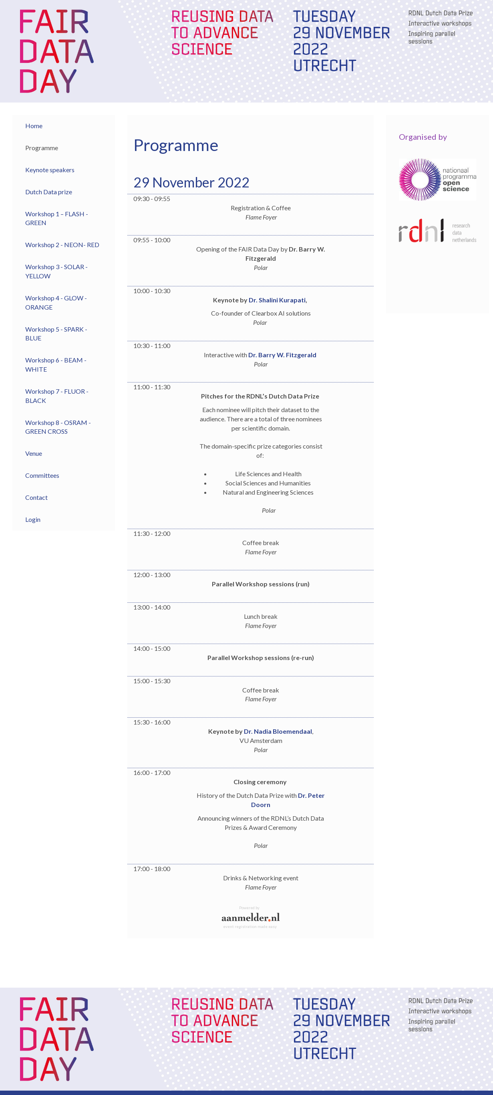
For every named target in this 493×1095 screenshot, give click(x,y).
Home (33, 125)
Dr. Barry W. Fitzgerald (282, 354)
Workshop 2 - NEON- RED (62, 244)
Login (32, 519)
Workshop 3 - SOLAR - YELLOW (56, 271)
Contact (36, 497)
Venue (33, 453)
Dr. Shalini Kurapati (277, 300)
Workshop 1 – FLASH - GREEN (56, 218)
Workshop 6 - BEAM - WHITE (56, 364)
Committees (42, 475)
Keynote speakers (49, 169)
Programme (41, 147)
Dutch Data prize (48, 191)
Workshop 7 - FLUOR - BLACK (57, 395)
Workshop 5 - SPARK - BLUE (56, 333)
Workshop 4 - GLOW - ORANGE (56, 302)
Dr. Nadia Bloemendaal (278, 731)
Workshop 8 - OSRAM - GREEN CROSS (58, 427)
